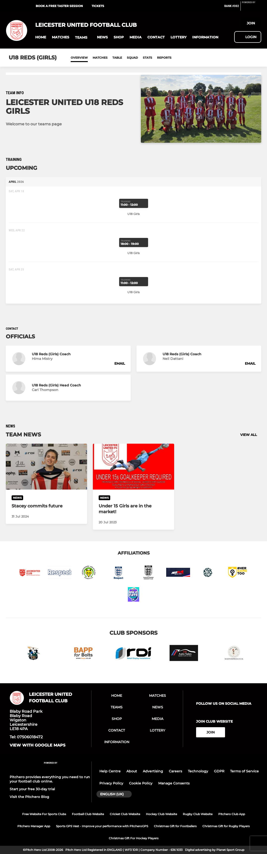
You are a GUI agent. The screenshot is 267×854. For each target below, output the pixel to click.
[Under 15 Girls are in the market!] (133, 467)
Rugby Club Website (197, 814)
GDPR (219, 771)
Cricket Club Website (125, 814)
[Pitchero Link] (251, 8)
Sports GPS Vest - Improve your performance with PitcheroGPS (102, 826)
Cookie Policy (140, 783)
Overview (79, 57)
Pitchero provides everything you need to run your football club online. (50, 779)
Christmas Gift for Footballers (175, 826)
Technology (198, 771)
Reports (164, 57)
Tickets (98, 6)
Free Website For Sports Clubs (44, 814)
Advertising (153, 771)
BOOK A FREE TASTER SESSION (59, 6)
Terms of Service (244, 771)
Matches (100, 57)
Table (117, 57)
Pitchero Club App (231, 814)
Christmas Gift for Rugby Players (226, 826)
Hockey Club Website (161, 814)
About (131, 771)
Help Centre (110, 771)
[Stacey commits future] (46, 467)
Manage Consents (174, 783)
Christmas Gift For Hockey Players (133, 838)
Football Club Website (88, 814)
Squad (132, 57)
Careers (175, 771)
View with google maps (37, 745)
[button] (40, 37)
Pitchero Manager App (33, 826)
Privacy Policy (111, 783)
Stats (147, 57)
